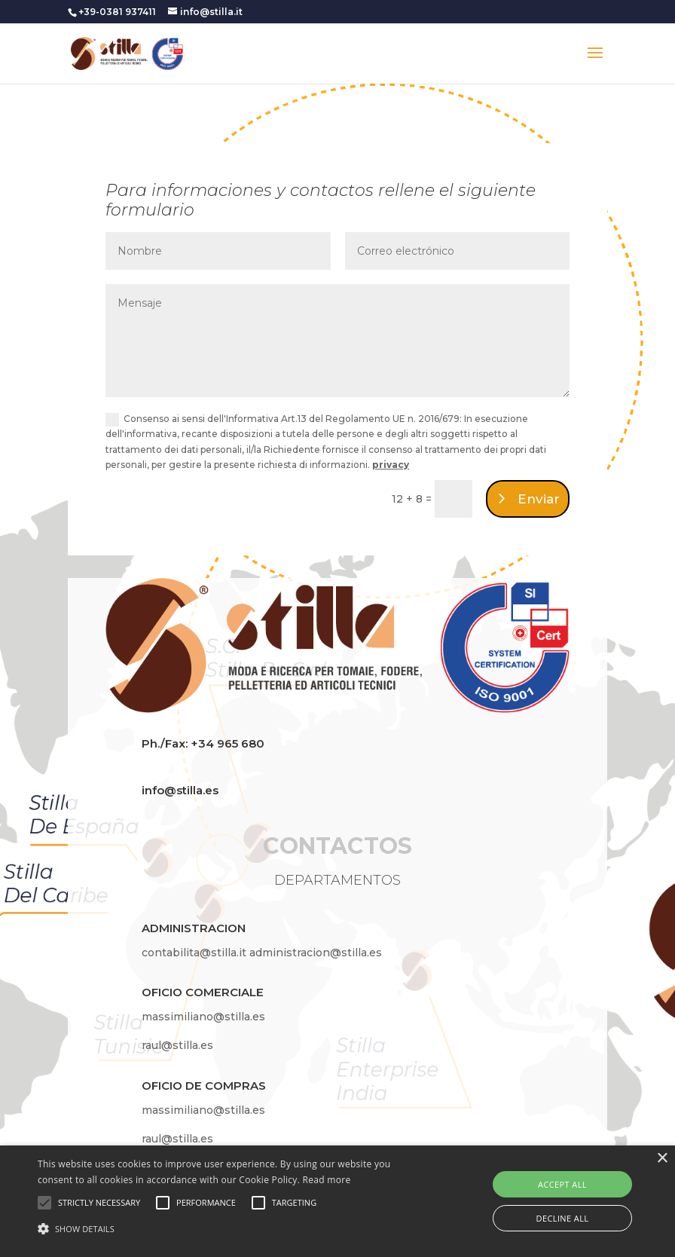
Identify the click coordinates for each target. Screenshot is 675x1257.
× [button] (661, 1158)
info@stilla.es (180, 790)
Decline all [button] (562, 1218)
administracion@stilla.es (315, 952)
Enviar (539, 498)
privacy (390, 464)
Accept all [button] (562, 1184)
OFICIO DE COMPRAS (204, 1085)
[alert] (337, 1201)
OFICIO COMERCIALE (203, 992)
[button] (232, 1229)
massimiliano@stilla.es (203, 1016)
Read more (327, 1179)
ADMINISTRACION (194, 928)
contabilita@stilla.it (195, 952)
